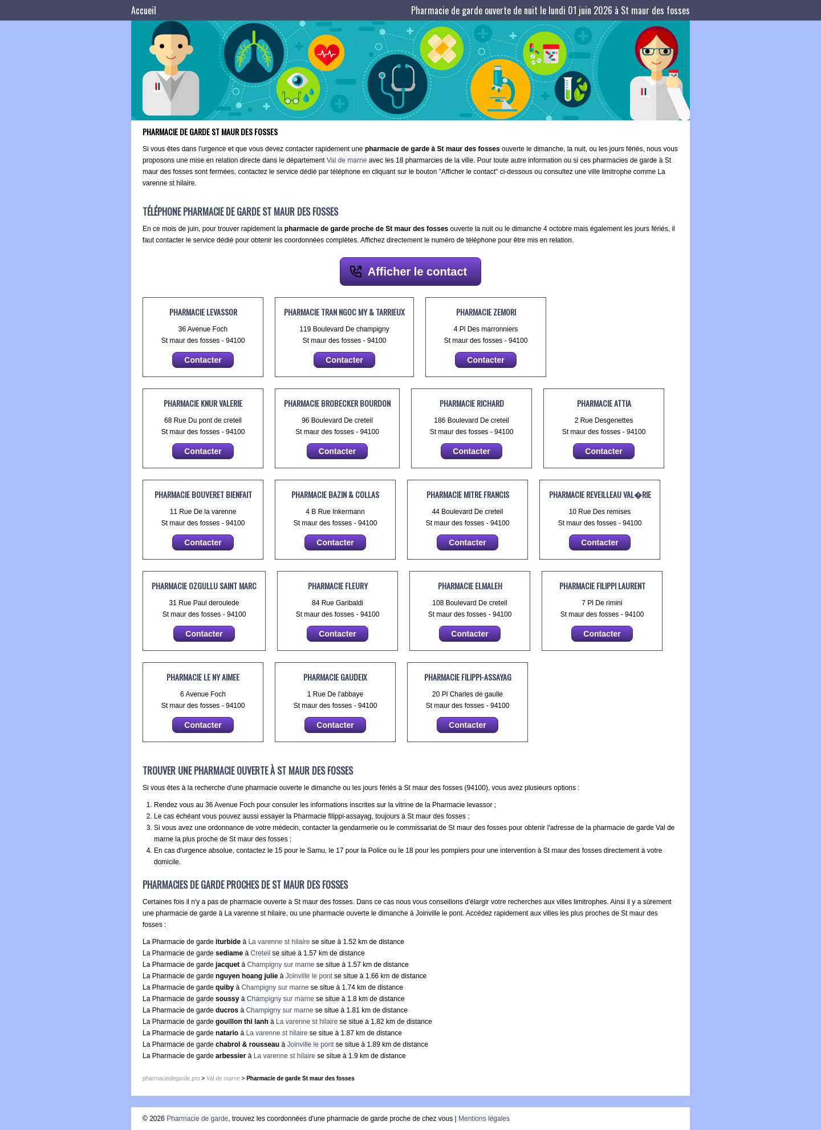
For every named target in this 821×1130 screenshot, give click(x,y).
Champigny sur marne (280, 965)
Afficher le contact (417, 271)
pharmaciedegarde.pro (171, 1078)
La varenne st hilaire (279, 942)
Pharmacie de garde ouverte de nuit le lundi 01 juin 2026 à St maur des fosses (550, 10)
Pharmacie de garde (197, 1119)
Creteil (260, 953)
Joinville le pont (309, 976)
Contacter (202, 359)
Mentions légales (484, 1119)
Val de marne (347, 160)
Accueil (143, 10)
